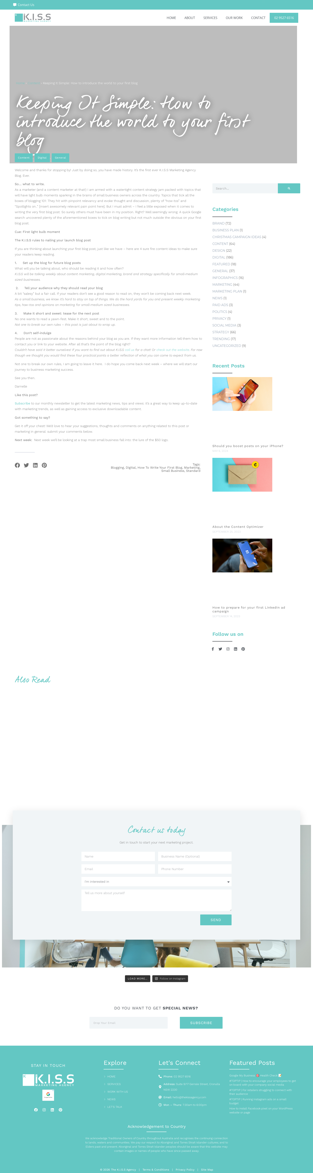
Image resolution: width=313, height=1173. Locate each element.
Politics (219, 312)
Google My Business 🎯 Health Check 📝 (255, 1075)
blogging (117, 467)
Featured (221, 264)
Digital (42, 157)
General (60, 157)
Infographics (225, 278)
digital (131, 467)
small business (172, 470)
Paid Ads (220, 305)
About (189, 18)
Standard (193, 470)
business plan (225, 230)
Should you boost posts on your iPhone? (248, 446)
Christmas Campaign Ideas (236, 237)
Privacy (219, 318)
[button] (17, 465)
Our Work (234, 18)
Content (34, 83)
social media (224, 325)
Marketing (222, 285)
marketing (192, 467)
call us (129, 350)
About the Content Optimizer (238, 527)
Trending (221, 339)
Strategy (220, 332)
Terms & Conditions (156, 1169)
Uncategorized (226, 346)
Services (210, 18)
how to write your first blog (160, 467)
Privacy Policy (185, 1169)
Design (218, 251)
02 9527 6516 (284, 18)
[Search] (289, 188)
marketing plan (227, 291)
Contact (258, 18)
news (217, 298)
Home (171, 18)
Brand (218, 223)
